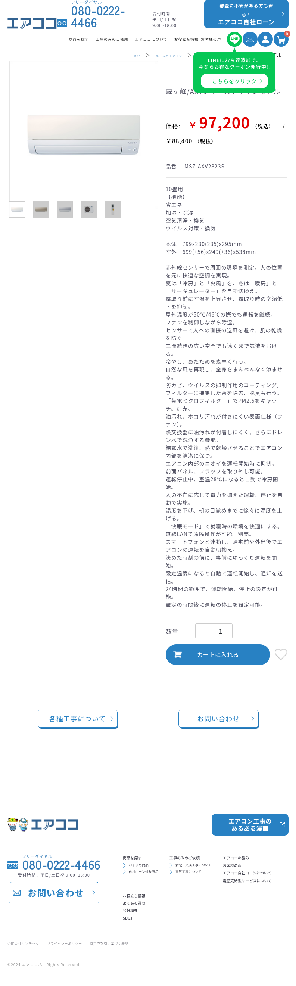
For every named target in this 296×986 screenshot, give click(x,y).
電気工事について (215, 857)
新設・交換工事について (223, 847)
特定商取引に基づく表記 (169, 942)
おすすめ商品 (146, 847)
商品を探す (139, 835)
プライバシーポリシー (98, 942)
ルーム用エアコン (161, 55)
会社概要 (225, 900)
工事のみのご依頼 (212, 835)
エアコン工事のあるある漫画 (249, 800)
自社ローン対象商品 (153, 857)
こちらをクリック (234, 81)
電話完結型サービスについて (163, 912)
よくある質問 (231, 888)
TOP (119, 55)
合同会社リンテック (32, 942)
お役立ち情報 (231, 876)
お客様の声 (139, 888)
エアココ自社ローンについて (163, 900)
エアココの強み (145, 876)
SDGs (221, 912)
